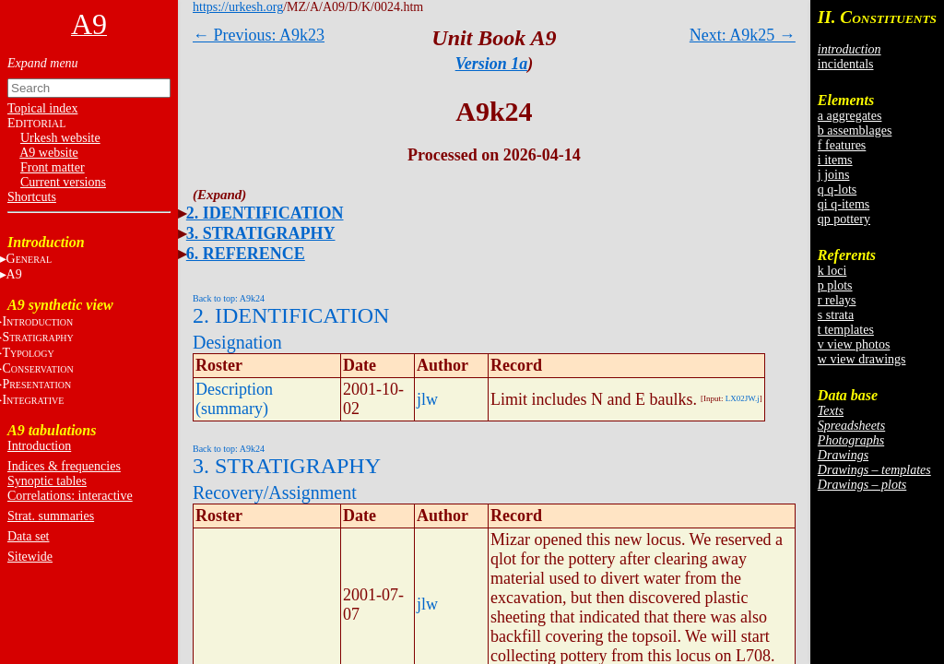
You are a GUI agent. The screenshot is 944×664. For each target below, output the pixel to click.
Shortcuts (31, 197)
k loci (832, 271)
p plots (835, 285)
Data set (28, 536)
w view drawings (862, 359)
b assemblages (854, 130)
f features (842, 145)
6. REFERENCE (245, 253)
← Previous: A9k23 (258, 35)
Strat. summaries (50, 516)
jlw (427, 399)
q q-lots (837, 189)
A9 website (48, 153)
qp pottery (844, 219)
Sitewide (30, 556)
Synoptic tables (47, 481)
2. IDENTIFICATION (265, 213)
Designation (237, 342)
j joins (834, 175)
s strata (836, 315)
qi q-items (843, 204)
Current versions (63, 182)
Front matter (52, 167)
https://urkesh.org (238, 7)
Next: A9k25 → (743, 35)
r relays (837, 300)
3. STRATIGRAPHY (261, 233)
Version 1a (491, 63)
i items (835, 160)
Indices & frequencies (64, 466)
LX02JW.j (743, 398)
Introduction (39, 446)
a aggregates (850, 116)
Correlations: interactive (70, 496)
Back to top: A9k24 (229, 298)
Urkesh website (60, 138)
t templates (846, 330)
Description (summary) (234, 399)
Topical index (42, 108)
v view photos (854, 344)
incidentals (846, 64)
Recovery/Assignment (275, 492)
